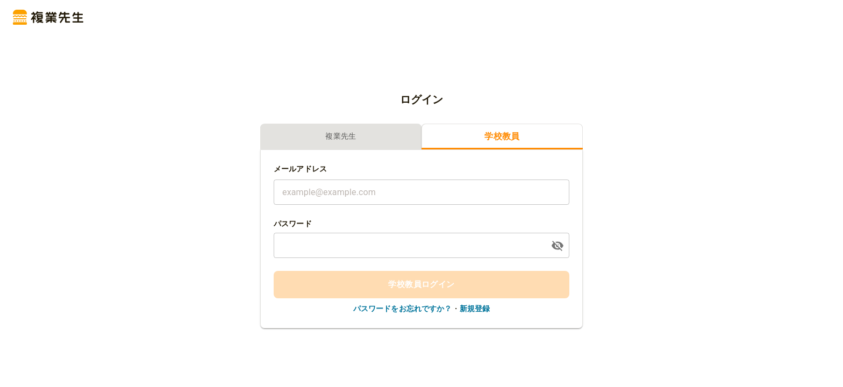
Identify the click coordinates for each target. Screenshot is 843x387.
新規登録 (475, 308)
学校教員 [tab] (502, 136)
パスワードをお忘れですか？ (402, 308)
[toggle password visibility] (557, 245)
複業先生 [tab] (341, 136)
